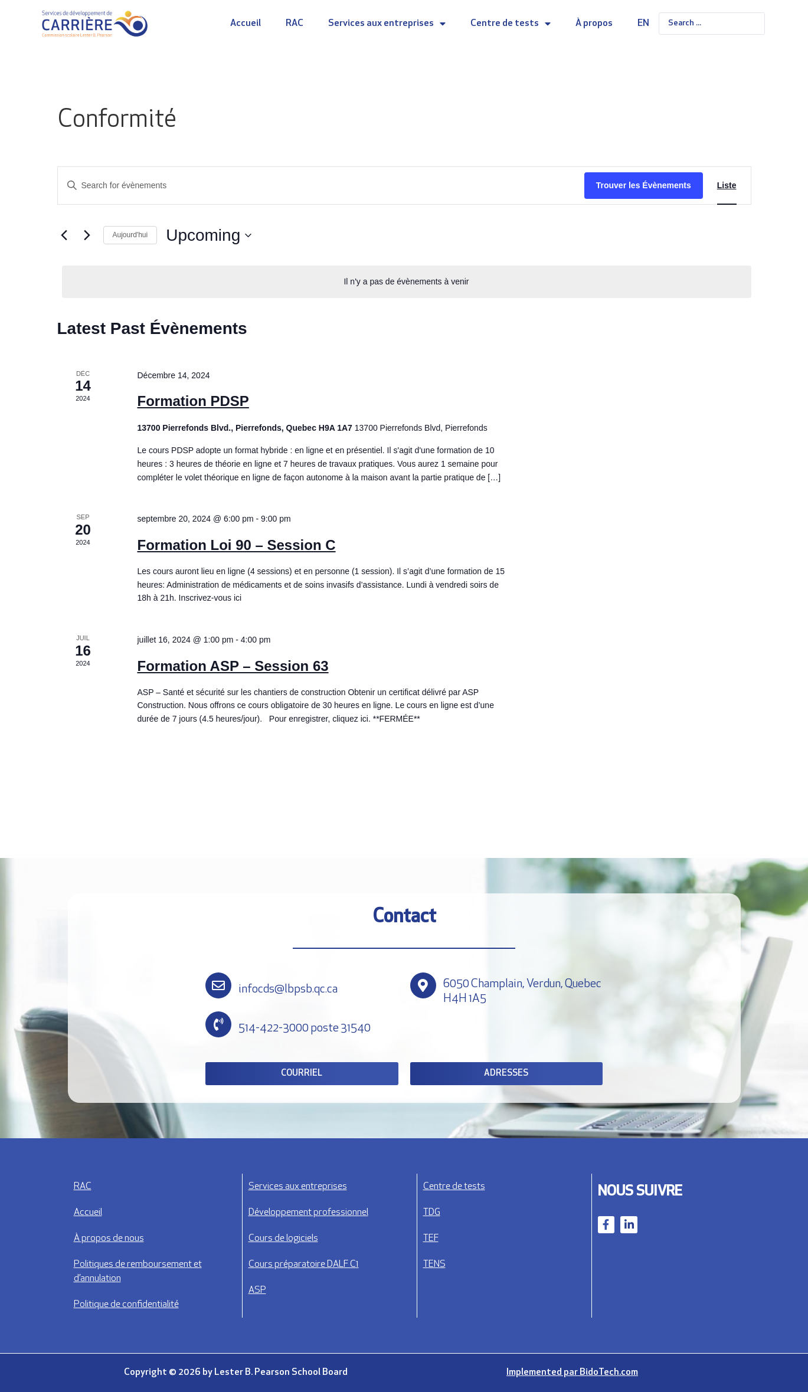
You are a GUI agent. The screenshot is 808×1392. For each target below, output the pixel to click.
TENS (434, 1264)
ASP (257, 1290)
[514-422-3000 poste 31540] (218, 1024)
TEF (431, 1238)
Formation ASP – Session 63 (232, 666)
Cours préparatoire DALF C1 (303, 1264)
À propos (594, 23)
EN (643, 23)
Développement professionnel (308, 1212)
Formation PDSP (192, 401)
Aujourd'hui (130, 235)
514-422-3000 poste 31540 (304, 1028)
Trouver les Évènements (643, 185)
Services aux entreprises (387, 23)
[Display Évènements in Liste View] (727, 185)
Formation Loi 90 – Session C (236, 545)
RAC (294, 23)
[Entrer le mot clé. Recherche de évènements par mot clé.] (321, 185)
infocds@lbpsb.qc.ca (288, 989)
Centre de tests (510, 23)
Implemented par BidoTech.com (572, 1372)
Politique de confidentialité (126, 1304)
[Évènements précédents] (64, 235)
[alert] (406, 282)
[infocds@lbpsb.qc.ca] (218, 985)
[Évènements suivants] (87, 235)
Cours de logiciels (283, 1238)
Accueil (245, 23)
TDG (431, 1212)
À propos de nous (109, 1238)
